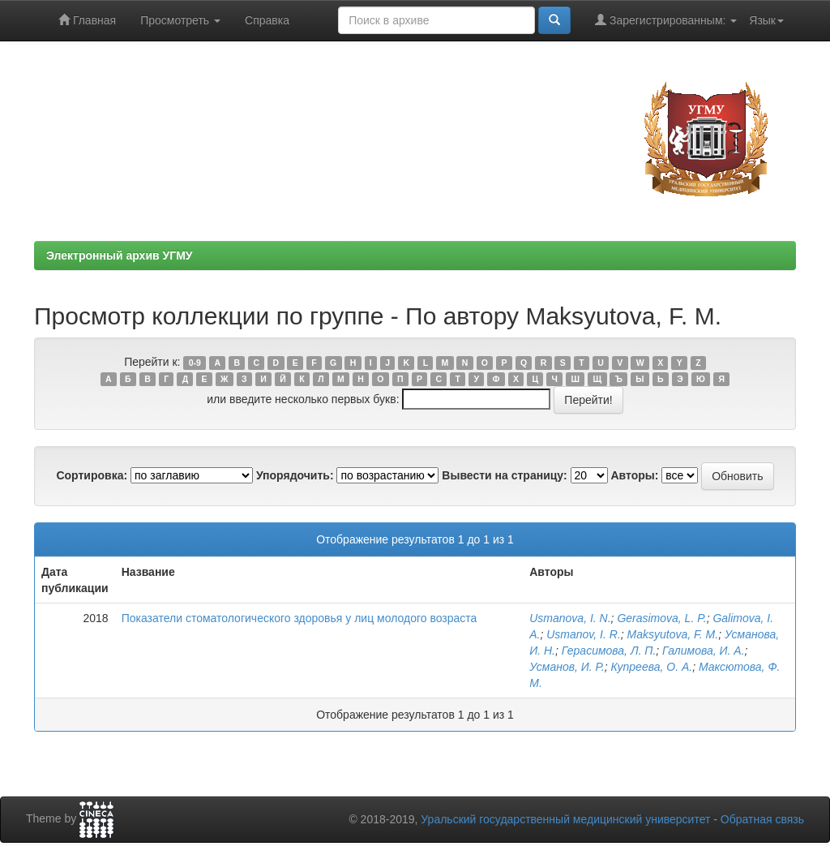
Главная (87, 20)
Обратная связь (762, 819)
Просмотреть (180, 20)
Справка (267, 20)
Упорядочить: (295, 475)
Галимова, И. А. (703, 650)
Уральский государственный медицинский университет (565, 819)
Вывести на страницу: (504, 475)
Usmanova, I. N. (569, 618)
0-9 (195, 362)
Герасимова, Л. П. (609, 650)
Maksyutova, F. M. (673, 634)
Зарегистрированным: (666, 20)
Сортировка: (91, 475)
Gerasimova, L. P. (661, 618)
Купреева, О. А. (651, 666)
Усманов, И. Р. (566, 666)
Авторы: (634, 475)
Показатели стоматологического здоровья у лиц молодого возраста (299, 618)
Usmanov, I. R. (583, 634)
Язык (766, 20)
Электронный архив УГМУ (119, 255)
